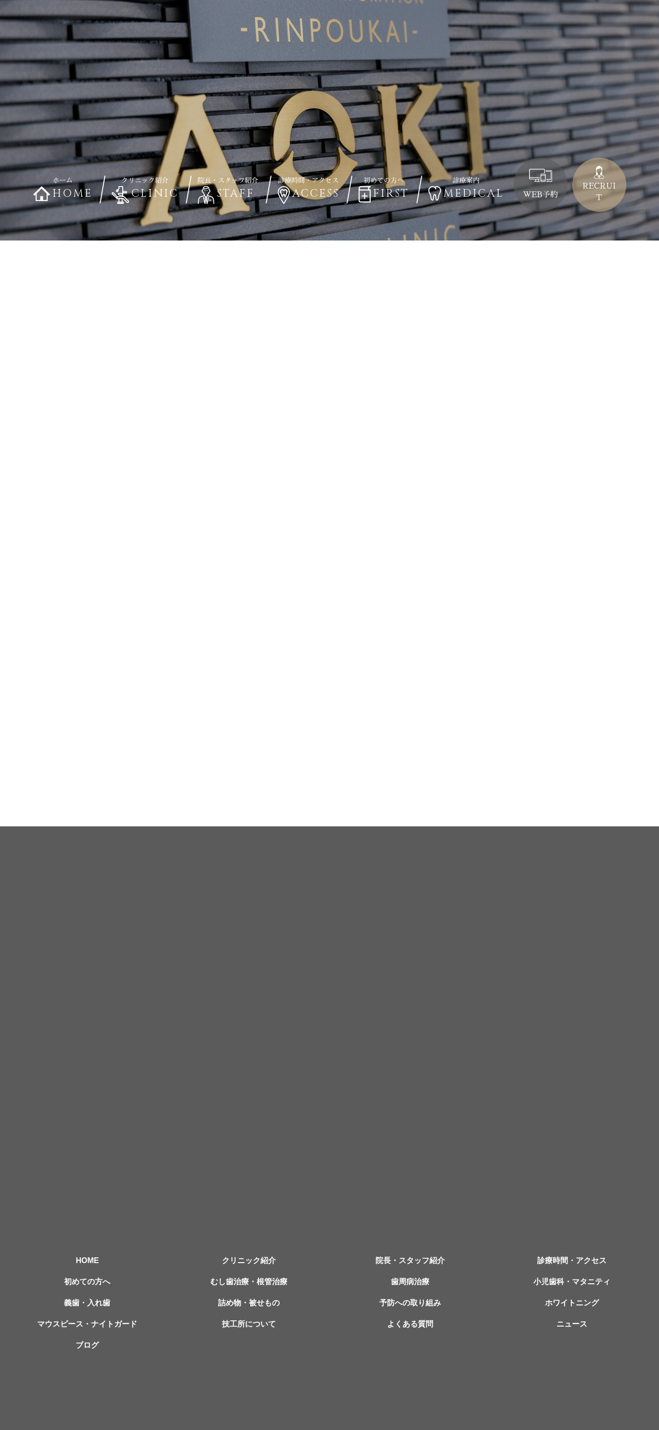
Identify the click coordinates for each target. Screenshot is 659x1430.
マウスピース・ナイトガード (87, 1324)
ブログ (87, 1345)
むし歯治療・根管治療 (248, 1282)
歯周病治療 (410, 1282)
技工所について (249, 1324)
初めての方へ (87, 1282)
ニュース (571, 1324)
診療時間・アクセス (572, 1260)
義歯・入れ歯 (87, 1303)
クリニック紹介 (249, 1260)
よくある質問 (410, 1324)
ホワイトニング (572, 1303)
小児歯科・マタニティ (571, 1282)
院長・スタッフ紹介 (410, 1260)
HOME (87, 1260)
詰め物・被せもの (249, 1303)
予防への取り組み (410, 1303)
